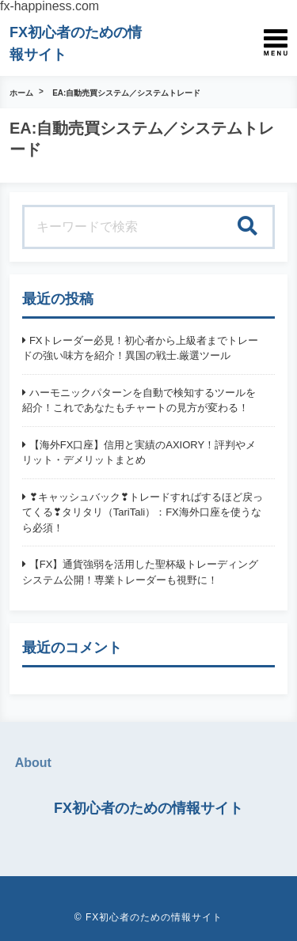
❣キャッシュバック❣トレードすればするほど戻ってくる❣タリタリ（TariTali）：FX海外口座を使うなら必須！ (142, 512)
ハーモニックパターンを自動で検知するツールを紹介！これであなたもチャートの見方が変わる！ (139, 400)
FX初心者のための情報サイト (148, 808)
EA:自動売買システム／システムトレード (126, 93)
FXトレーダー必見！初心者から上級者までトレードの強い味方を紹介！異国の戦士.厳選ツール (140, 348)
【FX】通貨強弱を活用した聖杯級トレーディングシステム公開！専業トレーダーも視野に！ (140, 572)
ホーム (21, 93)
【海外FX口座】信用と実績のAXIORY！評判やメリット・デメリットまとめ (139, 453)
